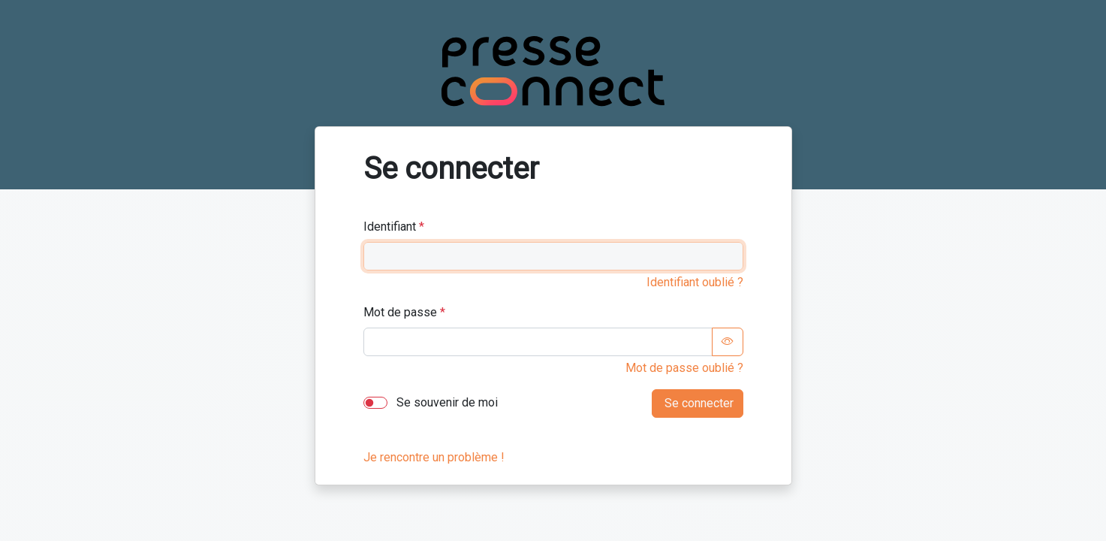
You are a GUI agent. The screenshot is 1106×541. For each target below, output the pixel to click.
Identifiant (389, 226)
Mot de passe (400, 312)
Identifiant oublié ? (694, 282)
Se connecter (697, 403)
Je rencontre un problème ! (434, 457)
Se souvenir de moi (445, 402)
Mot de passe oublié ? (684, 368)
